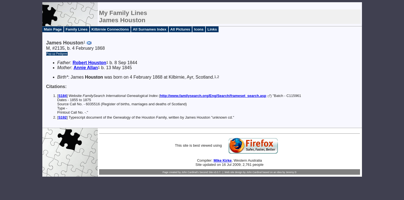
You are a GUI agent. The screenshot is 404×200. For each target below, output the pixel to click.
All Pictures (180, 29)
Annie (86, 67)
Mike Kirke (223, 160)
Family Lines (77, 29)
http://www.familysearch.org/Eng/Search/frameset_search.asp (213, 96)
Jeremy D (291, 172)
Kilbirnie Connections (110, 29)
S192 (62, 117)
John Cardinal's (190, 172)
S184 (62, 96)
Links (212, 29)
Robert (89, 62)
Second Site (206, 172)
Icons (199, 29)
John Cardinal (254, 172)
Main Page (53, 29)
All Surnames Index (150, 29)
